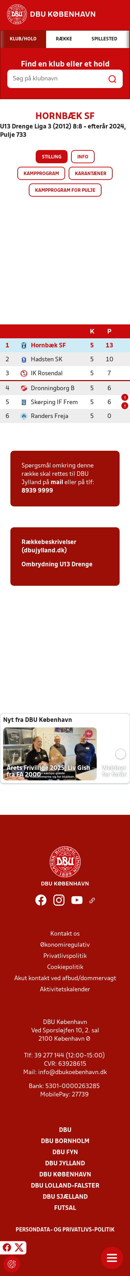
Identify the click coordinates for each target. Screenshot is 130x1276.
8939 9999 (37, 491)
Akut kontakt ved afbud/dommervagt (65, 978)
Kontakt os (65, 934)
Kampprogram (41, 174)
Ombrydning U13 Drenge (57, 564)
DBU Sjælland (65, 1197)
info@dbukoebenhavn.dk (72, 1072)
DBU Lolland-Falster (65, 1186)
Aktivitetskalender (65, 989)
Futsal (65, 1208)
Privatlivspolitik (65, 956)
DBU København (65, 1174)
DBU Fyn (65, 1152)
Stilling (51, 157)
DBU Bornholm (65, 1141)
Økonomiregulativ (65, 945)
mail (57, 482)
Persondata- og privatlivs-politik (65, 1229)
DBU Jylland (65, 1163)
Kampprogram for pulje (65, 190)
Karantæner (90, 174)
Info (82, 157)
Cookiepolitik (65, 967)
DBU (65, 1130)
